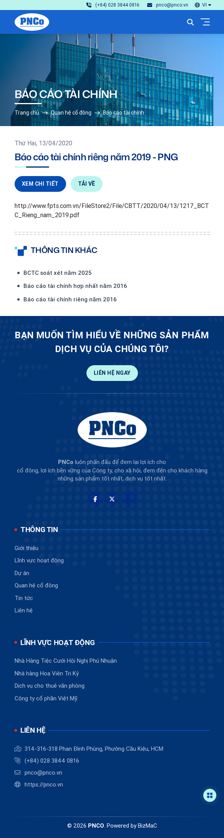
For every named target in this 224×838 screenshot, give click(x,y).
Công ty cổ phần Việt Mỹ (46, 698)
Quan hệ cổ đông (71, 112)
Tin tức (24, 598)
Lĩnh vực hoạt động (39, 560)
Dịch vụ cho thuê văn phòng (50, 685)
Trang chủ (27, 112)
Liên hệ (24, 610)
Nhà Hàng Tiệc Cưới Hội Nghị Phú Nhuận (66, 660)
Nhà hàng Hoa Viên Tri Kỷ (47, 673)
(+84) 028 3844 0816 (52, 760)
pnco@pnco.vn (43, 772)
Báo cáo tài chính (123, 112)
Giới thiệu (26, 548)
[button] (203, 4)
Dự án (22, 573)
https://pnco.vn (44, 784)
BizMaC (147, 825)
